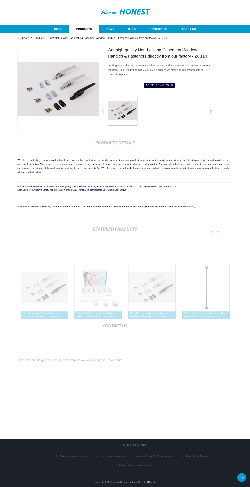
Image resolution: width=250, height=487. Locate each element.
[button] (103, 112)
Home (58, 29)
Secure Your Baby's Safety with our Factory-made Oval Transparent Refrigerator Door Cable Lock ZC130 (75, 190)
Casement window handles (66, 206)
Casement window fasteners (97, 206)
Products (84, 29)
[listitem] (125, 110)
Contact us (158, 29)
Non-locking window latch (159, 206)
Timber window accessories (129, 206)
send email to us (159, 85)
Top (241, 477)
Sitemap (151, 482)
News (110, 29)
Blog (132, 29)
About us (188, 29)
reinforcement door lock (113, 456)
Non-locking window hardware (33, 206)
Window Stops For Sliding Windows (156, 456)
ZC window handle (184, 206)
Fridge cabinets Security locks (136, 465)
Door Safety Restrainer (199, 456)
